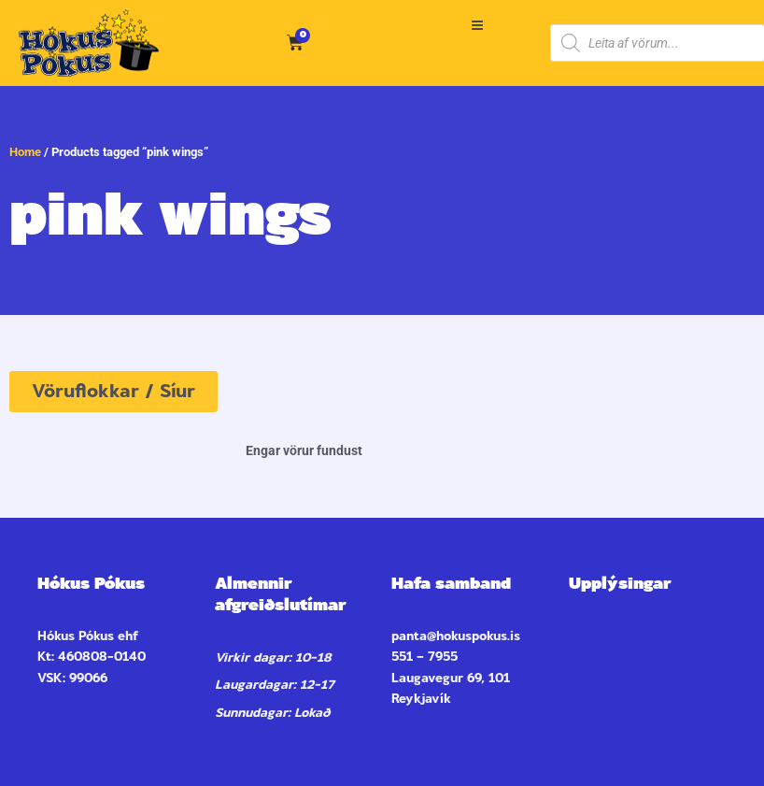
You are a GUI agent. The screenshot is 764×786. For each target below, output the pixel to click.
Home (25, 152)
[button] (477, 25)
